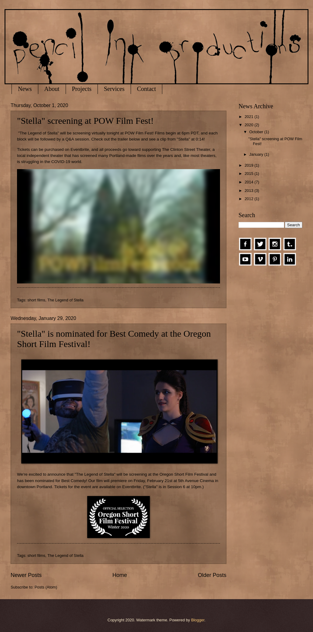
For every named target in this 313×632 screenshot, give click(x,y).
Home (119, 575)
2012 (249, 198)
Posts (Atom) (46, 587)
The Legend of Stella (65, 300)
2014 (249, 182)
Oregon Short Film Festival (184, 474)
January (256, 154)
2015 (249, 173)
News (25, 88)
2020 (249, 125)
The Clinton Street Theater (186, 149)
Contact (146, 88)
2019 (249, 165)
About (52, 88)
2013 (249, 190)
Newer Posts (26, 575)
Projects (81, 88)
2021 (249, 116)
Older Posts (212, 575)
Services (114, 88)
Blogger (198, 620)
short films (36, 300)
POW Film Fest (139, 133)
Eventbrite (80, 149)
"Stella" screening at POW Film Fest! (85, 121)
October (256, 132)
